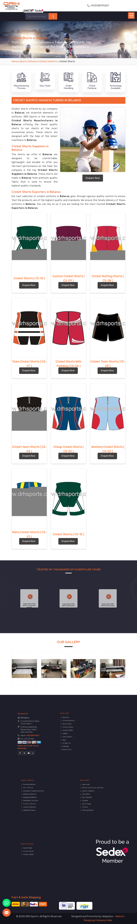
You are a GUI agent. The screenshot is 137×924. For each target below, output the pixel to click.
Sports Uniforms (29, 61)
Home (15, 61)
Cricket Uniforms (49, 61)
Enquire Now (93, 178)
